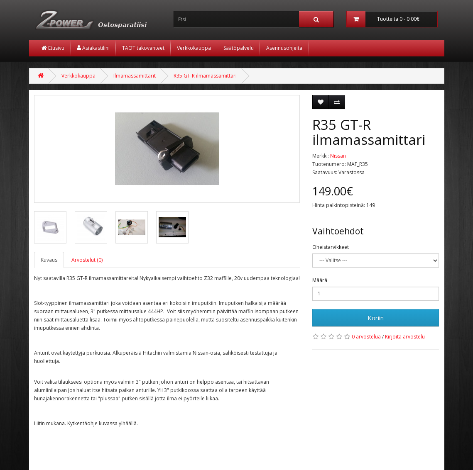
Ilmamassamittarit (134, 75)
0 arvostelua (366, 336)
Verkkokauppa (194, 47)
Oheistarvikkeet (330, 247)
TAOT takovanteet (143, 47)
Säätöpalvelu (238, 47)
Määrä (319, 280)
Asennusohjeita (284, 47)
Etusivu (53, 47)
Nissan (338, 155)
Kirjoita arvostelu (405, 336)
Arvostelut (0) (87, 259)
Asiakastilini (93, 47)
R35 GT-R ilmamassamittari (205, 75)
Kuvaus (49, 259)
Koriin (376, 318)
